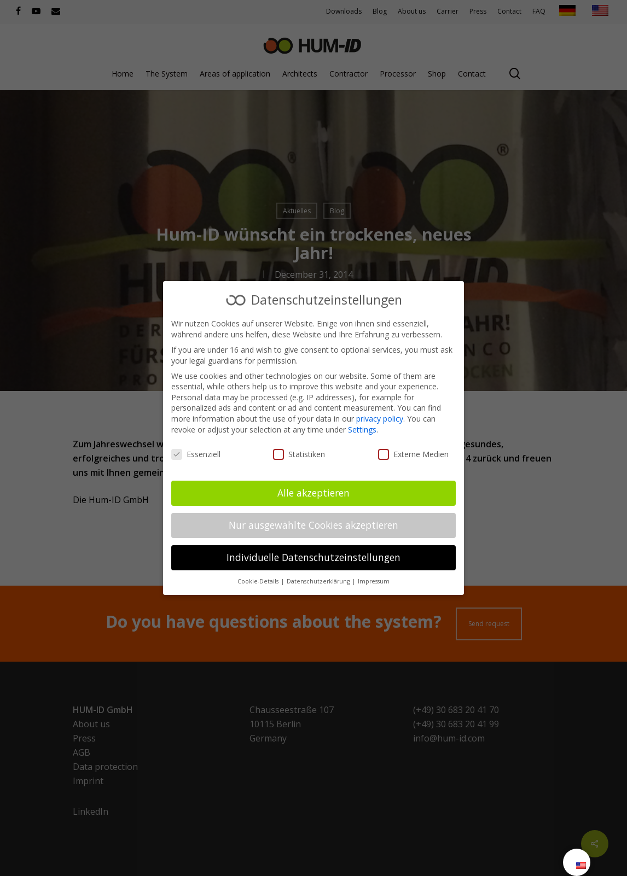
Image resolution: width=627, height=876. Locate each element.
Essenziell (195, 454)
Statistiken (299, 454)
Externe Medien (413, 454)
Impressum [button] (374, 581)
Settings (362, 429)
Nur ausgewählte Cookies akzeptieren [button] (313, 525)
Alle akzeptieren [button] (313, 492)
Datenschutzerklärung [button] (319, 581)
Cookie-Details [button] (258, 581)
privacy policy (379, 418)
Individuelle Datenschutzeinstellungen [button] (313, 557)
